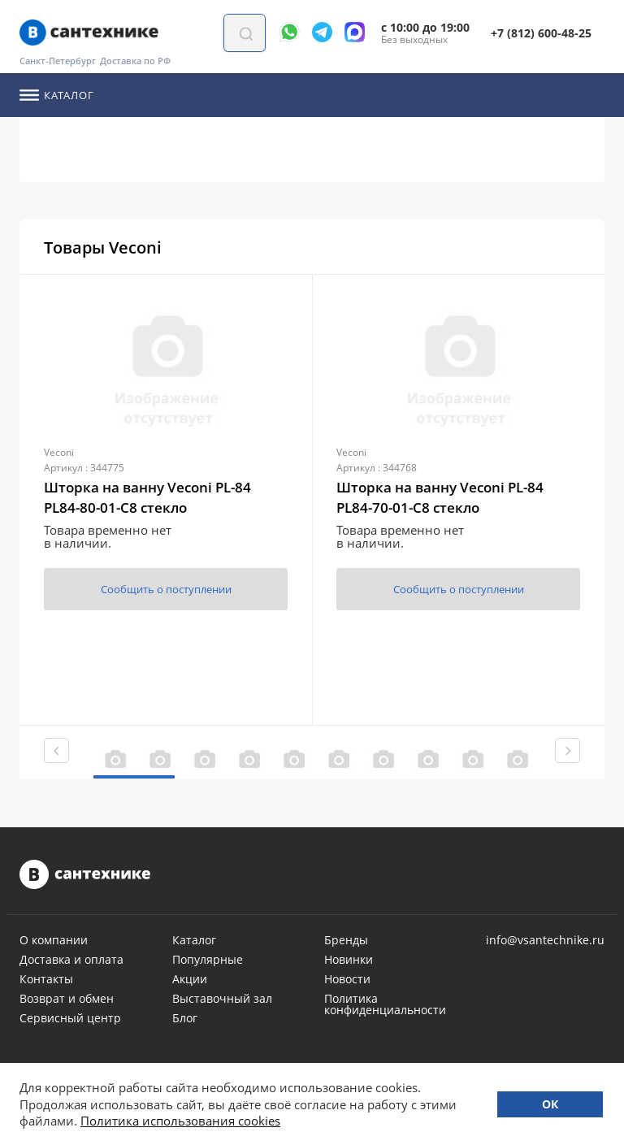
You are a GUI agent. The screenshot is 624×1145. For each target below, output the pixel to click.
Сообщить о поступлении (166, 589)
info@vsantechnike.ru (545, 940)
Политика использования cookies (180, 1120)
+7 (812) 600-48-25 (541, 33)
